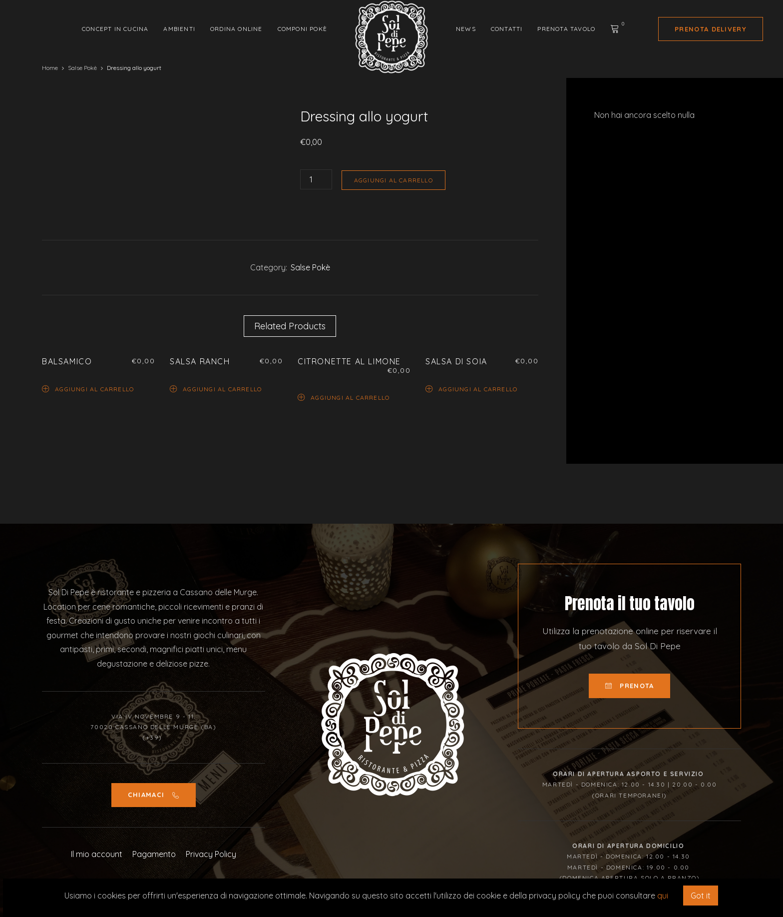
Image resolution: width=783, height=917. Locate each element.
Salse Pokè (82, 67)
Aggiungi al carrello (393, 180)
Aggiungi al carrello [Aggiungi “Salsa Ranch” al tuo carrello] (216, 388)
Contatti (507, 28)
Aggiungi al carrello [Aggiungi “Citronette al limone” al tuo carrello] (344, 397)
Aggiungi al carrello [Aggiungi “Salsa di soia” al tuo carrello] (471, 388)
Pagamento (154, 854)
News (466, 28)
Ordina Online (236, 28)
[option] (98, 376)
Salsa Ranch (200, 361)
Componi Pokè (302, 28)
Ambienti (179, 28)
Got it (701, 896)
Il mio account (96, 854)
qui (662, 896)
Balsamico (67, 361)
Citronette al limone (349, 361)
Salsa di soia (456, 361)
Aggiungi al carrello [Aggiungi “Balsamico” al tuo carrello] (88, 388)
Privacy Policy (211, 854)
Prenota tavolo (566, 28)
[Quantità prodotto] (316, 179)
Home (50, 67)
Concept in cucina (115, 28)
